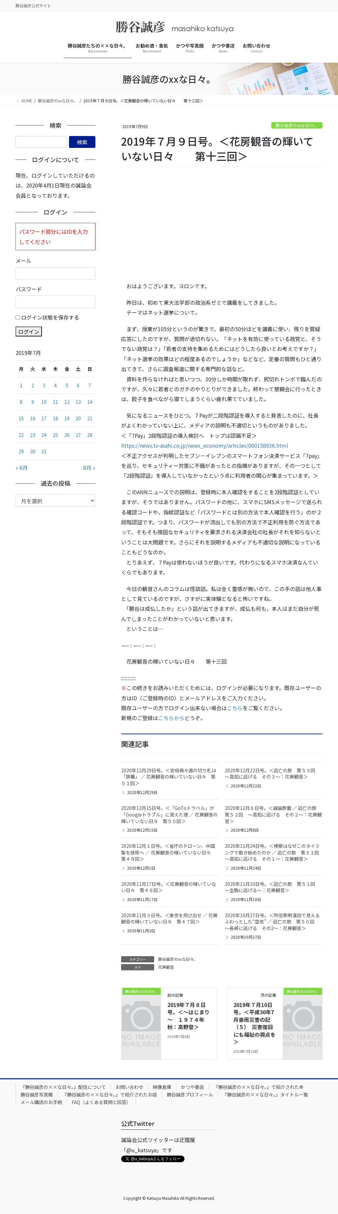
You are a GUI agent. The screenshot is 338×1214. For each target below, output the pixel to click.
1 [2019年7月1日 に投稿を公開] (21, 385)
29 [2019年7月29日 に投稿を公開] (21, 451)
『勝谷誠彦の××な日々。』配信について (63, 1087)
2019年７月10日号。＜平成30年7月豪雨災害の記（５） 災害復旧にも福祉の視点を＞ (254, 1023)
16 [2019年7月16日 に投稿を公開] (32, 418)
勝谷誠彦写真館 (36, 1094)
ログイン (28, 331)
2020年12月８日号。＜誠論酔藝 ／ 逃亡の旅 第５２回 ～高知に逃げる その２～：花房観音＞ (273, 814)
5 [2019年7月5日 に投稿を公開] (67, 385)
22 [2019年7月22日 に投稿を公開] (21, 435)
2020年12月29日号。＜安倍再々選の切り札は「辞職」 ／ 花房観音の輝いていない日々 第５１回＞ (168, 776)
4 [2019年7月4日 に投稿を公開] (55, 385)
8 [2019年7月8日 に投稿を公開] (21, 402)
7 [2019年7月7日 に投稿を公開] (89, 385)
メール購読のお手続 (41, 1102)
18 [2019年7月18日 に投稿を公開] (55, 418)
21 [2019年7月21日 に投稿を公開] (89, 418)
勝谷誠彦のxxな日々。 (297, 125)
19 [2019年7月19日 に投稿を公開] (67, 418)
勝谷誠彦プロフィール (190, 1094)
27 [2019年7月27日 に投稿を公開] (78, 435)
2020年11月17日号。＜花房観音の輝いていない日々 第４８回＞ (168, 887)
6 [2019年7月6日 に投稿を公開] (78, 385)
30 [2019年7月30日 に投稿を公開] (32, 451)
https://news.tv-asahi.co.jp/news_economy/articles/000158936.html (204, 445)
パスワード (29, 289)
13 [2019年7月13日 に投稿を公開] (78, 402)
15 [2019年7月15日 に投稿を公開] (21, 418)
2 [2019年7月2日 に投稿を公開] (32, 385)
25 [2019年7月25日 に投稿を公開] (55, 435)
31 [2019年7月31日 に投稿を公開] (44, 451)
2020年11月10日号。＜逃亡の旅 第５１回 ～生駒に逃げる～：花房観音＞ (272, 887)
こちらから (171, 718)
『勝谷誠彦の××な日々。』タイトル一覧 (265, 1094)
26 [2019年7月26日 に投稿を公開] (67, 435)
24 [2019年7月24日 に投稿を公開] (44, 435)
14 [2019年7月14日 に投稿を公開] (89, 402)
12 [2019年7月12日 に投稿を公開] (67, 402)
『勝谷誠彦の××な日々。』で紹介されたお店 (109, 1094)
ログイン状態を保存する (50, 317)
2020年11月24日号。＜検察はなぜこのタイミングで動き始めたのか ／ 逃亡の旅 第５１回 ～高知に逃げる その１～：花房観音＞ (274, 852)
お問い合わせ (129, 1087)
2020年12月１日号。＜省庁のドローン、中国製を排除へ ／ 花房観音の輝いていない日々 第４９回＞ (168, 852)
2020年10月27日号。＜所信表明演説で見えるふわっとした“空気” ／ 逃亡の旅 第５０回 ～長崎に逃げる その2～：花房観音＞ (272, 921)
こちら (235, 708)
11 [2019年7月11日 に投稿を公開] (55, 402)
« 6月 (22, 467)
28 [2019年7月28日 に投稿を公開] (89, 435)
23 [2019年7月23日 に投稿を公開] (32, 435)
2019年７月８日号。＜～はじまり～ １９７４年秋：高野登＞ (188, 1016)
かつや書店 (192, 1087)
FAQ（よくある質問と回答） (101, 1102)
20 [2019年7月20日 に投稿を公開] (78, 418)
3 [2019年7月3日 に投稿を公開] (44, 385)
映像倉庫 (162, 1087)
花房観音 (166, 967)
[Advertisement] (221, 224)
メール (23, 260)
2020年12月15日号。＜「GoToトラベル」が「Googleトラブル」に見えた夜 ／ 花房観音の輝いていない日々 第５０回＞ (169, 814)
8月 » (89, 467)
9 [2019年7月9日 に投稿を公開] (32, 402)
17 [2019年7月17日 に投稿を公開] (44, 418)
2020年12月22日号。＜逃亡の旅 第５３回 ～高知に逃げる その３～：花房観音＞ (272, 773)
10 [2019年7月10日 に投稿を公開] (44, 402)
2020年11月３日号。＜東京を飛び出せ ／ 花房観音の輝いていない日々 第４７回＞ (169, 918)
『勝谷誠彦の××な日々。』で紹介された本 (259, 1087)
